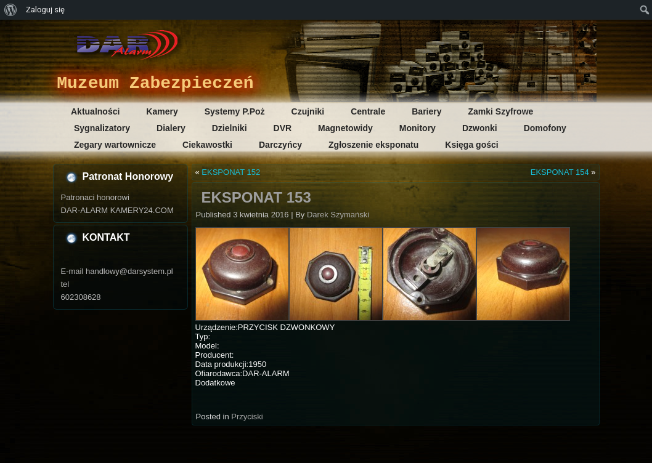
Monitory (417, 128)
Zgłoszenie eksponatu (373, 145)
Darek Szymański (338, 214)
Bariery (426, 111)
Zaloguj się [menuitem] (45, 9)
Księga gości (471, 145)
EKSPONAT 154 (560, 172)
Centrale (368, 111)
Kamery (161, 111)
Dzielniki (229, 128)
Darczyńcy (280, 145)
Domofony (545, 128)
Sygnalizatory (102, 128)
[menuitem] (11, 10)
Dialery (171, 128)
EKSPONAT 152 (231, 172)
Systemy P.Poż (235, 111)
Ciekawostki (207, 145)
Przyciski (247, 416)
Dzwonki (479, 128)
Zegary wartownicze (115, 145)
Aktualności (95, 111)
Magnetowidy (345, 128)
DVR (283, 128)
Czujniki (308, 111)
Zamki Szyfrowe (501, 111)
